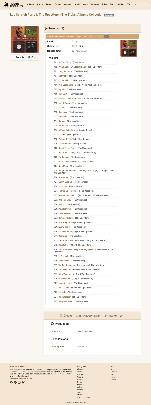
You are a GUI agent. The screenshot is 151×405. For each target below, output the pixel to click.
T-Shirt (113, 379)
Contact (114, 372)
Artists (40, 4)
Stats (112, 4)
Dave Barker (79, 62)
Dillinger (74, 191)
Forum (49, 4)
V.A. (129, 4)
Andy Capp (75, 152)
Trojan (75, 41)
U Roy (73, 245)
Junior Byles (85, 130)
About (113, 369)
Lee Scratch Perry (23, 14)
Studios (121, 4)
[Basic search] (142, 4)
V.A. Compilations (84, 397)
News (85, 4)
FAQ (112, 374)
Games (58, 4)
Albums (30, 4)
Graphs (67, 4)
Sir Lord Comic (85, 195)
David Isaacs (101, 249)
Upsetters (82, 346)
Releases (95, 4)
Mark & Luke (87, 161)
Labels (77, 4)
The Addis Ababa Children (89, 85)
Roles (104, 4)
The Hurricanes (80, 103)
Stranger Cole (106, 170)
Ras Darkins (84, 139)
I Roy (75, 279)
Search (80, 390)
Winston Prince (94, 98)
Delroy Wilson (79, 143)
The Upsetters (49, 14)
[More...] (25, 376)
